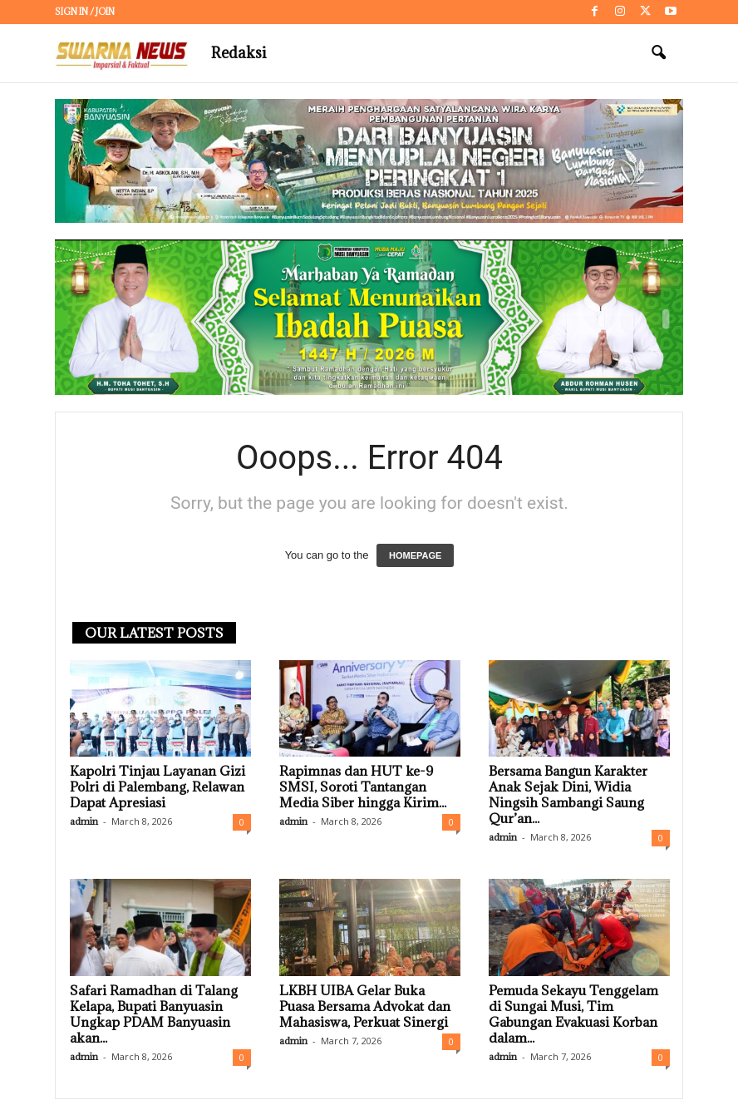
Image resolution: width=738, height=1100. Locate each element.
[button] (658, 53)
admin (84, 822)
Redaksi (238, 52)
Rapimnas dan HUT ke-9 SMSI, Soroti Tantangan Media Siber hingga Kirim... (362, 787)
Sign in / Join (85, 11)
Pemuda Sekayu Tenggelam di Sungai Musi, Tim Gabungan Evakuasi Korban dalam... (573, 1015)
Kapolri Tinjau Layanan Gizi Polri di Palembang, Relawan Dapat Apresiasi (157, 787)
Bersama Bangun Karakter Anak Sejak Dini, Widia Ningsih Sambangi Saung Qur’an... (568, 795)
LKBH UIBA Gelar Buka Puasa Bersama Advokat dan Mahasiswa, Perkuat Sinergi (364, 1007)
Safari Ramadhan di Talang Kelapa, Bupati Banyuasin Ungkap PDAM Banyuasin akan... (154, 1015)
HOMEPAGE (415, 556)
